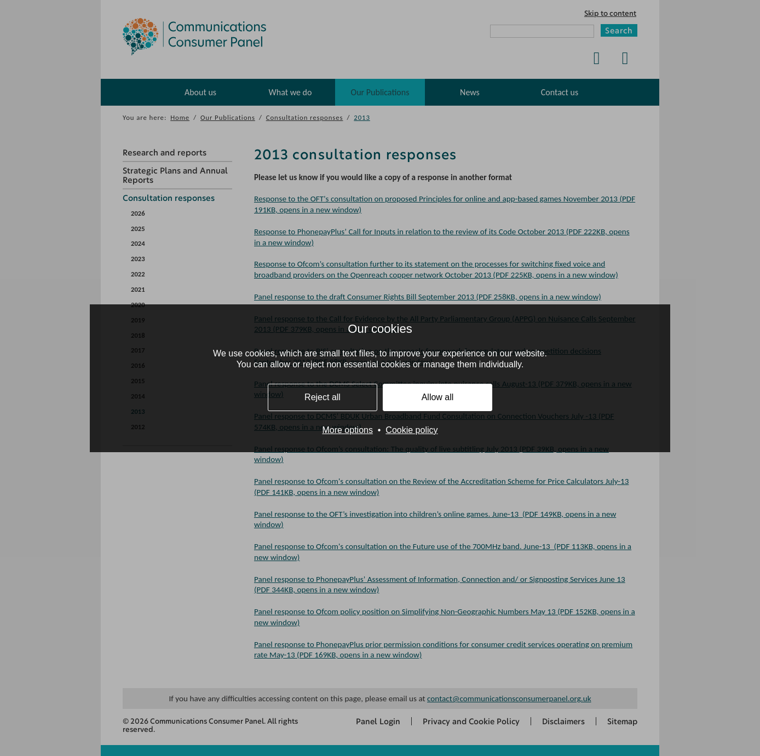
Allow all (438, 397)
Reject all (322, 397)
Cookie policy (411, 430)
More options (347, 430)
